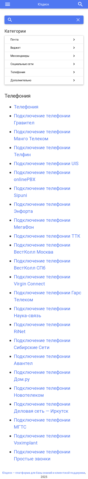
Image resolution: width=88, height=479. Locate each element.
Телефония (26, 107)
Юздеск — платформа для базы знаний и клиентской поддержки (43, 473)
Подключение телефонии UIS (46, 163)
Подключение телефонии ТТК (47, 236)
